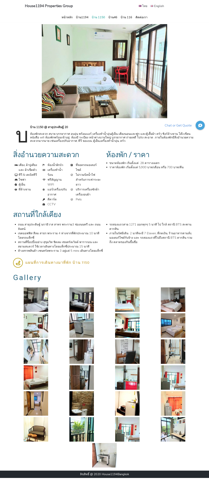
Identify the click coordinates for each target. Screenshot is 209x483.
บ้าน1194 (82, 17)
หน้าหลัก (67, 17)
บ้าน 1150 (98, 17)
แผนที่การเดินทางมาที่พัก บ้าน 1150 (57, 268)
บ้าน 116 (126, 17)
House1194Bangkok (115, 479)
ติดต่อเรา (141, 17)
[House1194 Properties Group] (48, 6)
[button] (100, 117)
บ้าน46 (112, 17)
